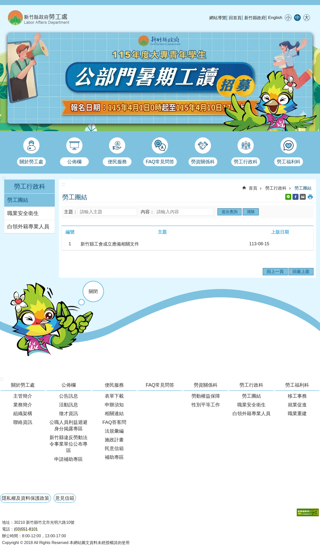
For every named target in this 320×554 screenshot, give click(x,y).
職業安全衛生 (23, 213)
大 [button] (306, 17)
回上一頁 (275, 271)
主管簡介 (22, 396)
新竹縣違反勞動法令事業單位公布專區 (69, 444)
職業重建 (297, 413)
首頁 (253, 188)
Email (303, 197)
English (275, 17)
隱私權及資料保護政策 (25, 498)
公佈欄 (69, 385)
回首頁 (235, 17)
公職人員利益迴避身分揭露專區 (69, 425)
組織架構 (22, 413)
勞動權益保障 (206, 396)
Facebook (295, 197)
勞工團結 (17, 200)
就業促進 (297, 404)
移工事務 (297, 396)
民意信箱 (114, 448)
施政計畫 (114, 439)
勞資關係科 (206, 385)
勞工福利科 (297, 385)
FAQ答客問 (114, 422)
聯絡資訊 (22, 422)
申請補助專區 (68, 459)
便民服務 (114, 385)
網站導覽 (217, 17)
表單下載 (114, 396)
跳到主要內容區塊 (2, 2)
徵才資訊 (68, 413)
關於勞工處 (23, 385)
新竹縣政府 (255, 17)
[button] (308, 512)
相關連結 (114, 413)
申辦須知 (114, 404)
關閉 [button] (93, 291)
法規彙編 (114, 431)
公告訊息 (68, 396)
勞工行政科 (29, 186)
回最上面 (301, 271)
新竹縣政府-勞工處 (64, 17)
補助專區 (114, 457)
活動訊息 (68, 404)
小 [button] (288, 17)
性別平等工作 (206, 404)
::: (2, 2)
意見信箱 (64, 498)
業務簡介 (22, 404)
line (288, 197)
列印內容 (310, 197)
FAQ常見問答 (160, 385)
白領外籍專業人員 (28, 227)
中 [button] (297, 17)
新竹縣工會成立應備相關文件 (109, 244)
